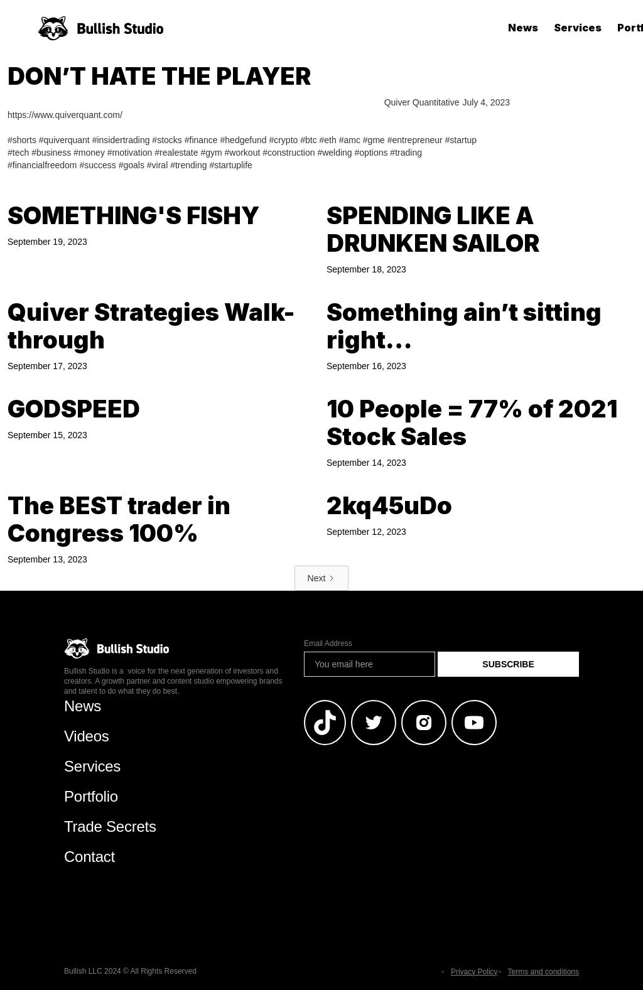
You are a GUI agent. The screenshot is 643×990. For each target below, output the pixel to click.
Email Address (328, 643)
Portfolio (91, 796)
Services (578, 27)
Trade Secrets (110, 826)
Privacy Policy (474, 971)
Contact (89, 856)
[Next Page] (321, 578)
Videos (86, 736)
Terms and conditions (543, 971)
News (523, 27)
